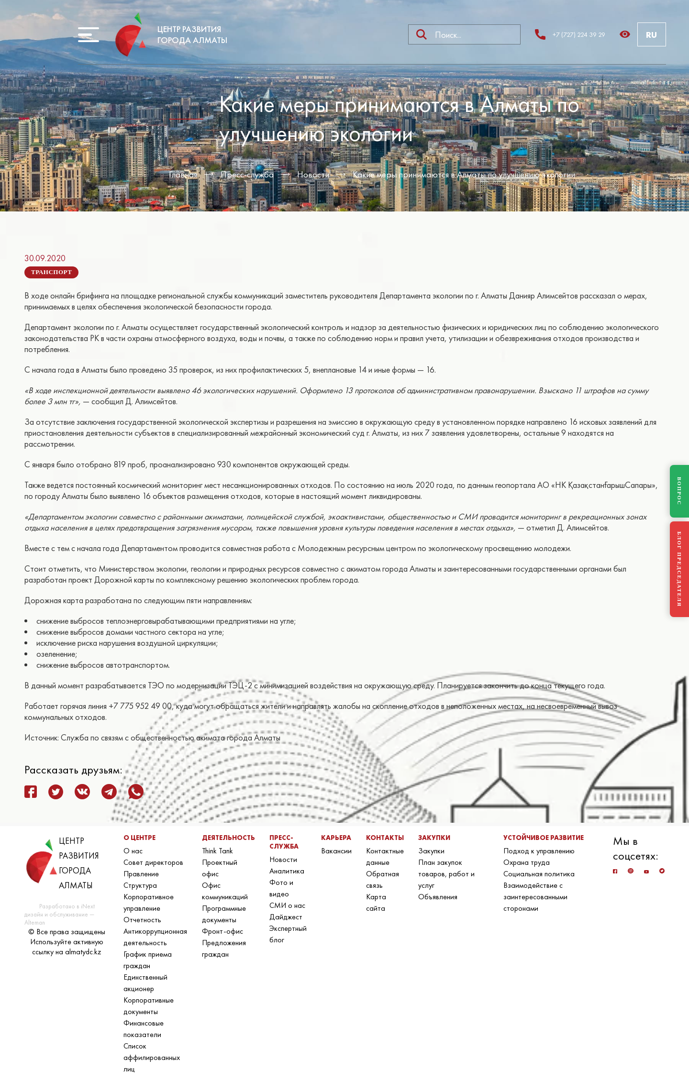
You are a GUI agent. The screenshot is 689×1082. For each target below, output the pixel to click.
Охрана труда (526, 862)
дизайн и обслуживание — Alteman (59, 918)
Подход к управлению (539, 851)
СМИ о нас (287, 905)
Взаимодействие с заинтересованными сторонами (535, 896)
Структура (140, 885)
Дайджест (285, 917)
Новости (313, 174)
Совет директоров (153, 862)
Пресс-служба (247, 174)
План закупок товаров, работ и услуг (446, 873)
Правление (141, 874)
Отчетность (142, 920)
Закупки (431, 851)
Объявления (437, 897)
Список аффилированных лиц (151, 1057)
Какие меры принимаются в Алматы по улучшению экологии (464, 174)
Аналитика (286, 871)
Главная (183, 174)
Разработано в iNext (67, 906)
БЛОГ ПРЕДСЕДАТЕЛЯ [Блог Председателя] (679, 569)
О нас (133, 851)
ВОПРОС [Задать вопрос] (679, 491)
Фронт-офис (222, 931)
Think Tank (217, 851)
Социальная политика (539, 874)
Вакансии (336, 851)
